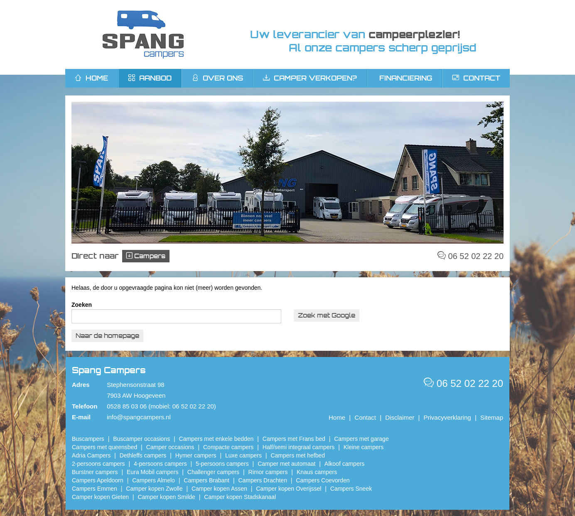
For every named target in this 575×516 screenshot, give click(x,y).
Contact (476, 78)
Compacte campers (228, 447)
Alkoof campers (344, 463)
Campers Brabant (206, 480)
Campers (145, 256)
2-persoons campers (98, 463)
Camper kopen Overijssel (288, 488)
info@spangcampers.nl (139, 417)
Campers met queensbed (104, 447)
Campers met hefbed (297, 455)
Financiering (405, 78)
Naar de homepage (107, 336)
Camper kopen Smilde (166, 497)
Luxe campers (243, 455)
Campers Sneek (351, 488)
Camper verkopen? (310, 78)
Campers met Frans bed (294, 438)
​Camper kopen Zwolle (154, 488)
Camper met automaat (286, 463)
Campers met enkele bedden (216, 438)
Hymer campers (195, 455)
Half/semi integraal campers (299, 447)
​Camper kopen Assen (219, 488)
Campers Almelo (153, 480)
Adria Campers (91, 455)
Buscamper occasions (141, 438)
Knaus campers (317, 472)
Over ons (217, 78)
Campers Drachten (262, 480)
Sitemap (491, 417)
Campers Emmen (94, 488)
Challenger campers (213, 472)
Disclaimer (399, 417)
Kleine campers (364, 447)
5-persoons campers (222, 463)
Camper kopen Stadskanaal (240, 497)
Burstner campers (95, 472)
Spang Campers (143, 34)
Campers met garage (361, 438)
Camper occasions (170, 447)
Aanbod (150, 78)
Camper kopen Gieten (100, 497)
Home (337, 417)
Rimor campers (268, 472)
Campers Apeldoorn (97, 480)
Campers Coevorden (322, 480)
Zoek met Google (326, 315)
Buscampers (88, 438)
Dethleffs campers (143, 455)
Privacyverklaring (447, 417)
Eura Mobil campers (153, 472)
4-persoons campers (160, 463)
